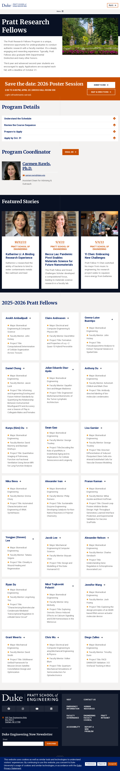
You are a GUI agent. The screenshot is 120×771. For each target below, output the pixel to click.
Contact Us (90, 700)
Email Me (69, 152)
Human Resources (89, 708)
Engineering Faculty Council (89, 718)
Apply (111, 5)
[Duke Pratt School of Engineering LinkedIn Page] (51, 709)
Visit (69, 700)
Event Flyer (100, 85)
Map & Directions (100, 92)
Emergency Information (73, 708)
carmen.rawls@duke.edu (35, 175)
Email (5, 740)
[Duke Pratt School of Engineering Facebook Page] (9, 709)
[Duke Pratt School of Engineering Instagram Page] (23, 709)
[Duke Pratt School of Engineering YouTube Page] (37, 709)
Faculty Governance (73, 717)
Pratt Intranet (105, 717)
